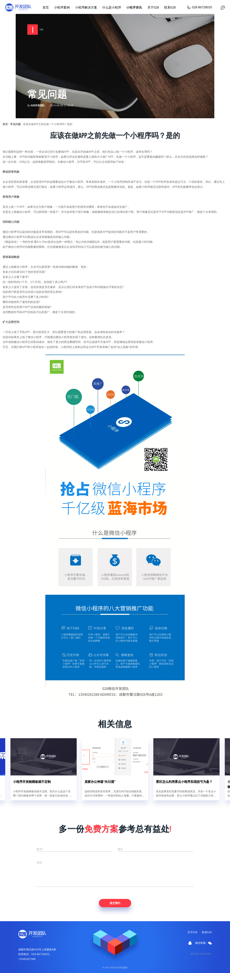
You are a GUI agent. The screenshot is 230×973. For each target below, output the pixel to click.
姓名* (40, 849)
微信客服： (203, 943)
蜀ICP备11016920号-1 (201, 953)
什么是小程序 (111, 7)
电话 (120, 849)
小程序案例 (62, 7)
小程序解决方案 (86, 7)
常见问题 (15, 124)
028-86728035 (199, 7)
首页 (46, 7)
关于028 (153, 7)
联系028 (170, 7)
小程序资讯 (134, 7)
